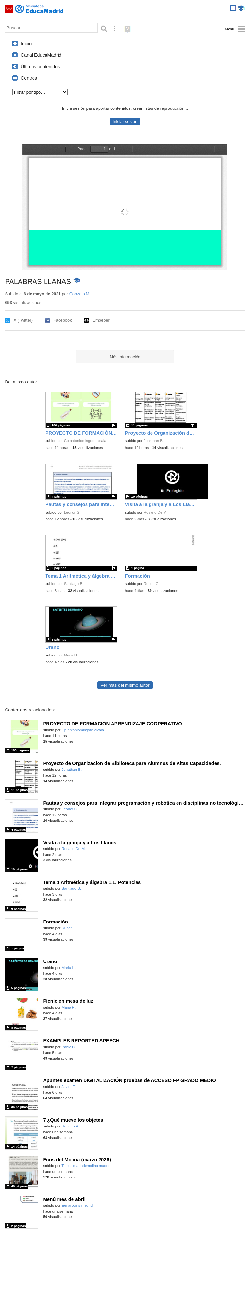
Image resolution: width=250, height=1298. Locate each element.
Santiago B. (74, 584)
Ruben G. (152, 584)
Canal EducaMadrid (41, 54)
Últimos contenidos (40, 66)
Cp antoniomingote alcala (85, 441)
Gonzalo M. (80, 293)
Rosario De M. (156, 512)
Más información (125, 356)
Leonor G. (72, 512)
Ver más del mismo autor (124, 685)
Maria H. (71, 655)
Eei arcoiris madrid (77, 1205)
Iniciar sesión (125, 121)
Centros (29, 78)
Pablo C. (69, 1047)
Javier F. (69, 1086)
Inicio (26, 43)
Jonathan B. (154, 441)
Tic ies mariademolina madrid (85, 1166)
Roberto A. (71, 1126)
